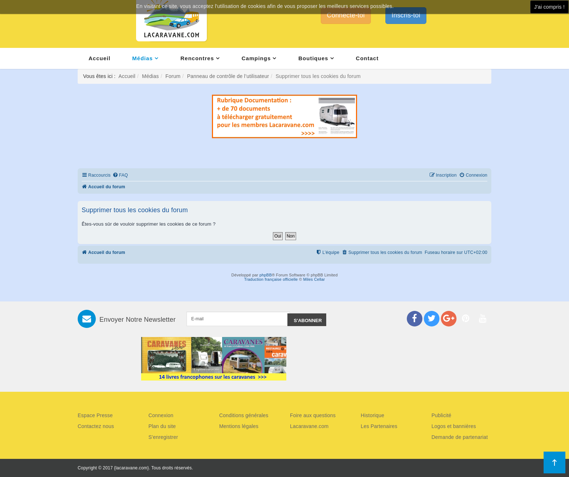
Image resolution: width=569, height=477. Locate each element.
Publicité (441, 415)
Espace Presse (95, 415)
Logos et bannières (453, 426)
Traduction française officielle (271, 279)
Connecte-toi (346, 15)
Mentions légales (238, 426)
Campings (256, 58)
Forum (172, 76)
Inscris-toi (406, 15)
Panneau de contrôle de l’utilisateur (228, 76)
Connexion (160, 415)
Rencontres (197, 58)
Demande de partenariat (459, 437)
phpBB (265, 275)
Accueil (99, 58)
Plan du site (162, 426)
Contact (367, 58)
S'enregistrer (163, 437)
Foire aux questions (313, 415)
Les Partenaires (379, 426)
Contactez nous (96, 426)
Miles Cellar (314, 279)
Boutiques (313, 58)
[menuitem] (120, 175)
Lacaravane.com (309, 426)
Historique (372, 415)
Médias (142, 58)
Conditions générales (244, 415)
